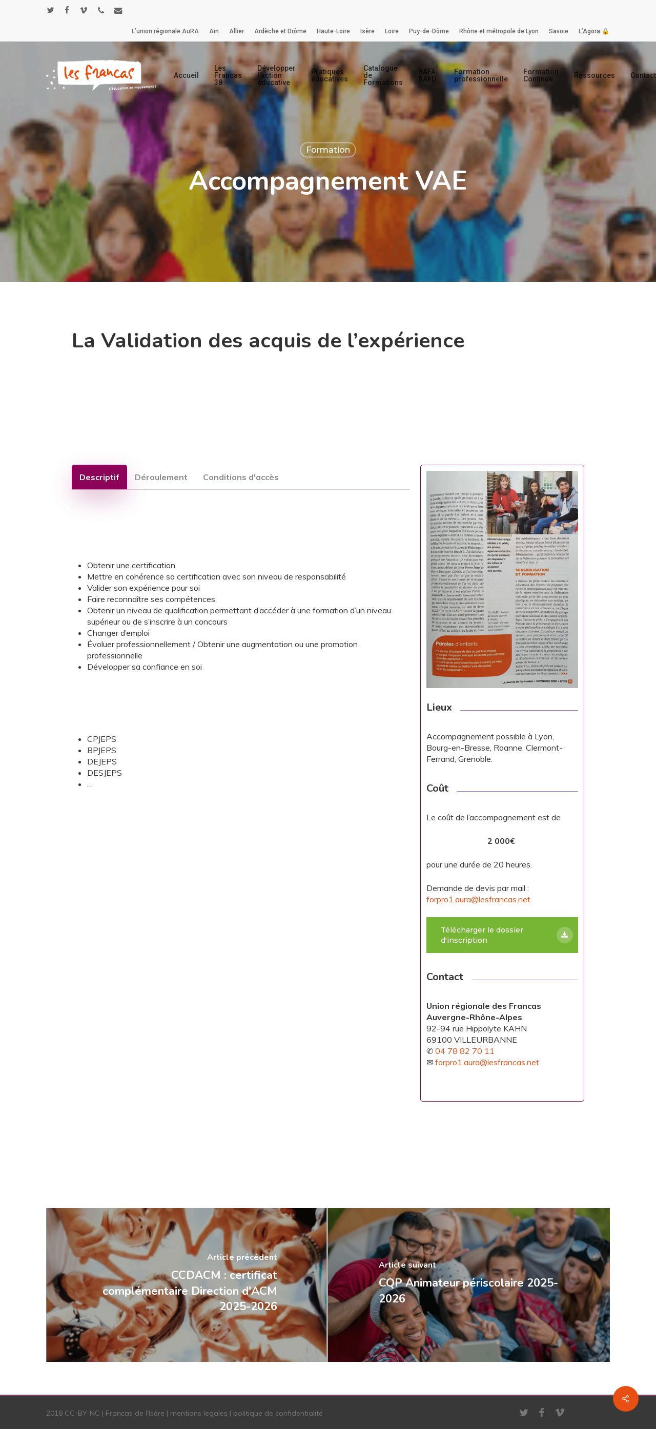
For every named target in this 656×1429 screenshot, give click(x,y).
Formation (328, 150)
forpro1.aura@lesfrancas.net (478, 899)
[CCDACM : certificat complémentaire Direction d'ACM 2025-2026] (187, 1285)
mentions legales (199, 1413)
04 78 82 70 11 (465, 1051)
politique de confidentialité (278, 1413)
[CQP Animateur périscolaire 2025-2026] (469, 1285)
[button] (99, 477)
